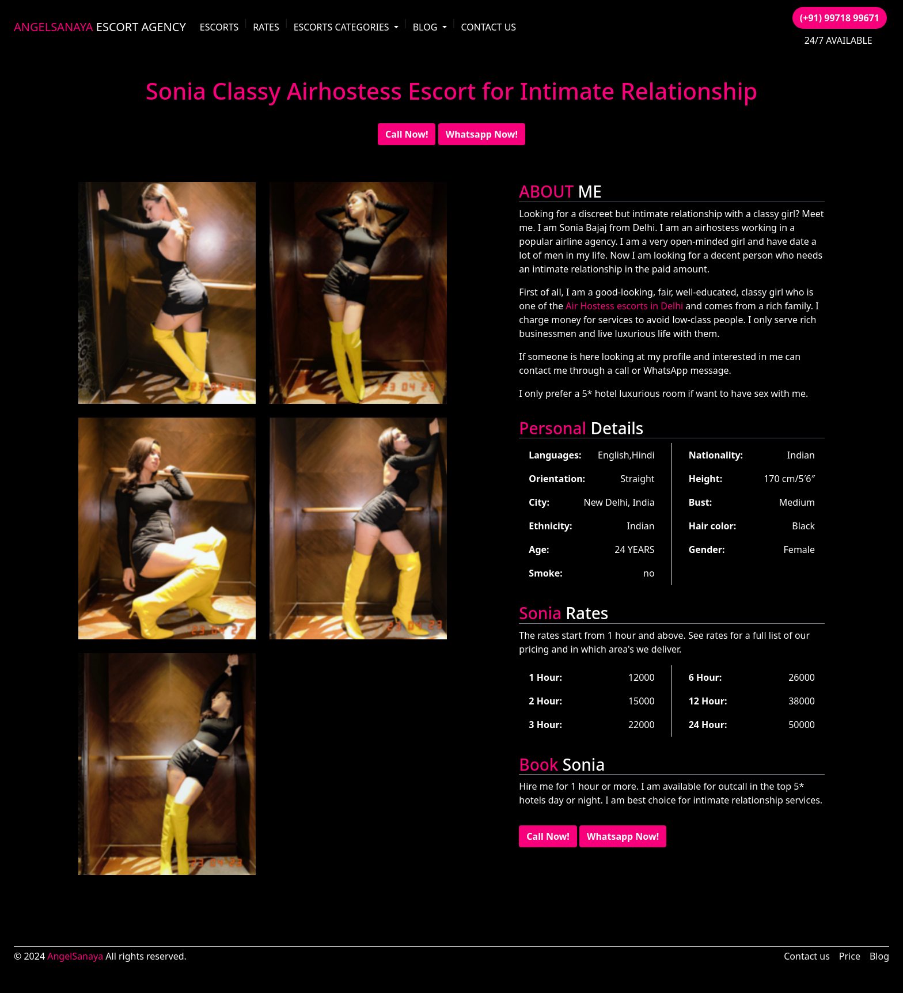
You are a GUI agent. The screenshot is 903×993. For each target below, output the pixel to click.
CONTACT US (488, 27)
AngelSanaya (75, 956)
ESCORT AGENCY (100, 27)
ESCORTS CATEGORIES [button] (343, 27)
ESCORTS (219, 27)
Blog (879, 956)
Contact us (807, 956)
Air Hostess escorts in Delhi (624, 306)
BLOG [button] (426, 27)
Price (849, 956)
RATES (266, 27)
